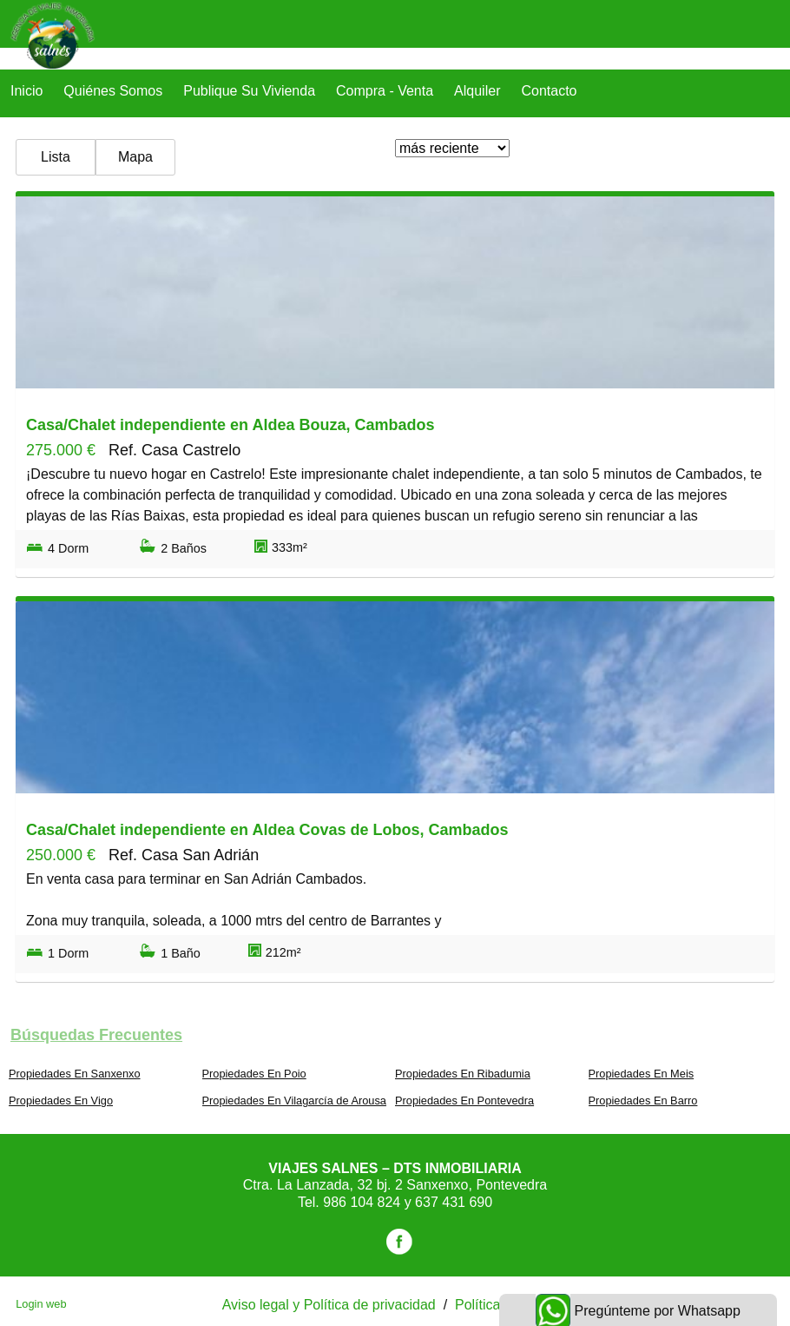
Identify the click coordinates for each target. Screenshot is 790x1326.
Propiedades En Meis (642, 1073)
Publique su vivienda (249, 90)
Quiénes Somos (112, 90)
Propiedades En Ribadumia (462, 1073)
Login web (41, 1303)
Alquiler (477, 90)
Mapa (135, 156)
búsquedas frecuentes (96, 1035)
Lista (55, 156)
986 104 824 (363, 1202)
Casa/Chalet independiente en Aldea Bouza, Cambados (230, 425)
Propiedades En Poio (254, 1073)
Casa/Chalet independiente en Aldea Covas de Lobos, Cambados (267, 830)
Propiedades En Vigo (61, 1100)
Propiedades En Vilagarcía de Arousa (294, 1100)
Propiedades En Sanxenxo (75, 1073)
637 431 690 (453, 1202)
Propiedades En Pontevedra (464, 1100)
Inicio (26, 90)
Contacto (548, 90)
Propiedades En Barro (643, 1100)
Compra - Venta (384, 90)
